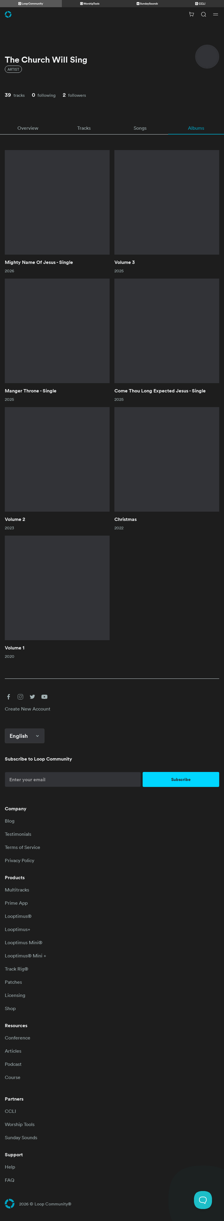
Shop (10, 1008)
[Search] (203, 14)
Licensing (15, 995)
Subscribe (181, 779)
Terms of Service (22, 847)
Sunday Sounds (21, 1137)
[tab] (28, 128)
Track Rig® (16, 969)
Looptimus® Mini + (25, 956)
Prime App (16, 903)
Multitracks (17, 890)
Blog (9, 821)
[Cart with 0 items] (191, 14)
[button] (8, 696)
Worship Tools (20, 1124)
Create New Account (27, 709)
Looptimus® (18, 916)
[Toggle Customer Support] (203, 1200)
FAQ (9, 1180)
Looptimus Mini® (23, 942)
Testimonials (18, 834)
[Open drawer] (215, 14)
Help (10, 1167)
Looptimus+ (17, 929)
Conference (17, 1038)
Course (12, 1077)
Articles (13, 1051)
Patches (13, 982)
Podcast (13, 1064)
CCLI (10, 1111)
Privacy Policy (19, 860)
